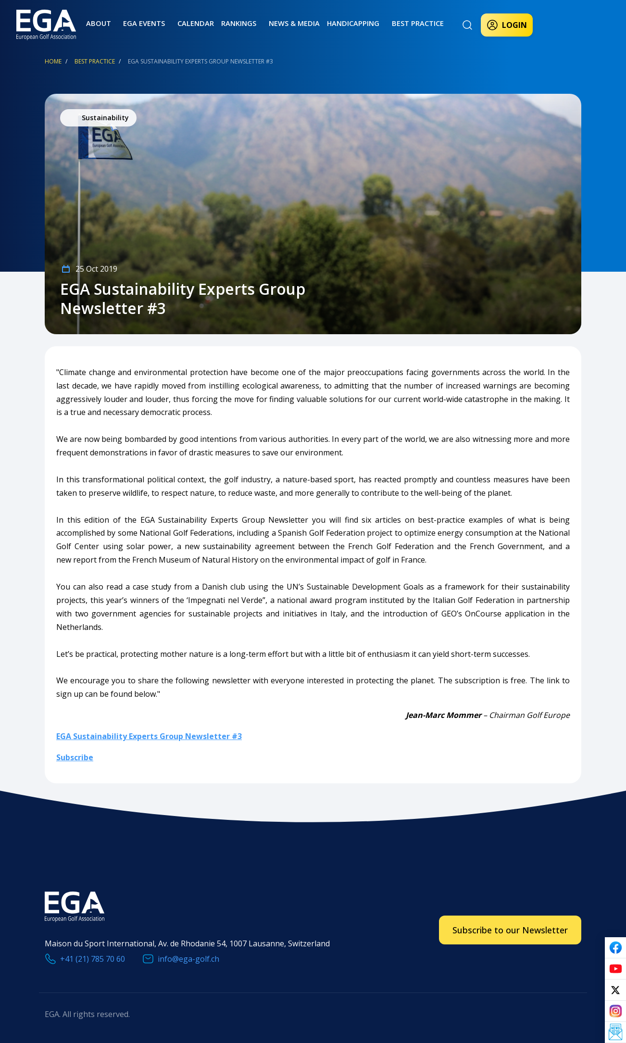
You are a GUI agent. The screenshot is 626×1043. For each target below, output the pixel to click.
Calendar (182, 23)
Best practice (388, 23)
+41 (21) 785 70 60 (92, 959)
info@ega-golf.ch (188, 959)
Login (507, 25)
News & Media (272, 23)
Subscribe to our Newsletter (510, 930)
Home (53, 61)
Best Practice (95, 61)
